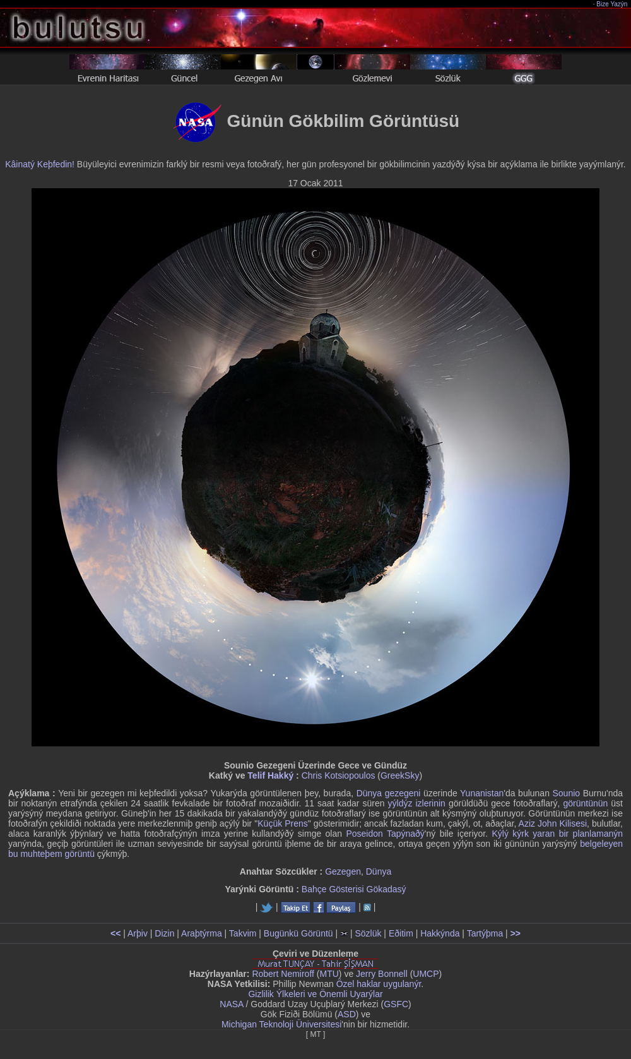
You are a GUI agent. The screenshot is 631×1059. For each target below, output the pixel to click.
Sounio (567, 793)
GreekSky (399, 775)
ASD (347, 1014)
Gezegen (343, 871)
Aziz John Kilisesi (553, 823)
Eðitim (401, 933)
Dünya (378, 871)
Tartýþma (485, 933)
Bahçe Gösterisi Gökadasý (354, 889)
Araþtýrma (201, 933)
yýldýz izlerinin (416, 803)
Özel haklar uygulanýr (379, 984)
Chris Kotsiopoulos (338, 775)
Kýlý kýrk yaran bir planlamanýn (557, 834)
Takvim (243, 933)
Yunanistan (482, 793)
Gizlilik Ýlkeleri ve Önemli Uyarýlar (315, 994)
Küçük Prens (282, 823)
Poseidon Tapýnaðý (385, 834)
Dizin (164, 933)
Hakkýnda (439, 933)
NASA (231, 1004)
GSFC (396, 1004)
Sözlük (368, 933)
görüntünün (585, 803)
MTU (329, 974)
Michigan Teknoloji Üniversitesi (281, 1024)
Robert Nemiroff (283, 974)
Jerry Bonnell (382, 974)
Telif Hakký (270, 775)
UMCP (426, 974)
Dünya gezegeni (389, 793)
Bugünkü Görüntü (298, 933)
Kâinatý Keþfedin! (39, 164)
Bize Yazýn (612, 4)
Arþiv (137, 933)
